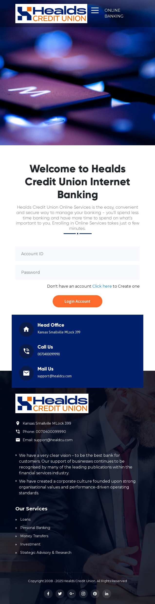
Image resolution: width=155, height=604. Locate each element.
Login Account (77, 301)
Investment (30, 544)
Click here (102, 286)
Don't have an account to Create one (93, 286)
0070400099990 (51, 431)
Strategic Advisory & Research (45, 552)
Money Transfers (34, 536)
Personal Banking (35, 528)
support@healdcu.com (53, 440)
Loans (25, 519)
